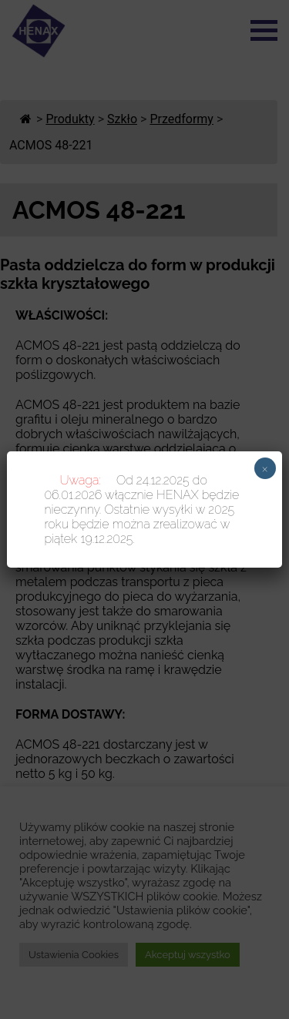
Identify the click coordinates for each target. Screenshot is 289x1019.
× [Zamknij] (264, 468)
